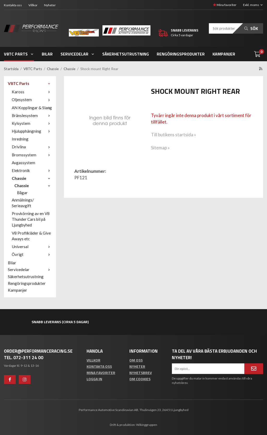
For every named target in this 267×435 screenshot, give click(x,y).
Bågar (22, 192)
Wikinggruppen (146, 425)
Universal (32, 246)
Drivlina (32, 146)
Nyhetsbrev (140, 372)
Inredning (20, 139)
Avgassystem (23, 162)
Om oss (136, 360)
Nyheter (50, 5)
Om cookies (139, 379)
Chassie (32, 178)
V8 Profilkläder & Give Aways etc (31, 236)
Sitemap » (160, 147)
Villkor (33, 5)
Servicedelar (77, 54)
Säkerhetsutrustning (125, 54)
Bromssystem (32, 154)
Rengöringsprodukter (181, 54)
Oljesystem (32, 99)
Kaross (32, 91)
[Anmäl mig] (253, 368)
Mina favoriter (224, 5)
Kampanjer (224, 54)
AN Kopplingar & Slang (32, 107)
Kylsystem (32, 123)
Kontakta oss (13, 5)
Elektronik (32, 170)
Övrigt (32, 254)
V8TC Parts (19, 54)
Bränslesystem (32, 115)
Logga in (94, 379)
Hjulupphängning (32, 131)
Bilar (47, 54)
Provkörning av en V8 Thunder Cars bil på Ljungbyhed (31, 219)
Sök (251, 28)
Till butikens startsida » (173, 134)
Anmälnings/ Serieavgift (23, 203)
